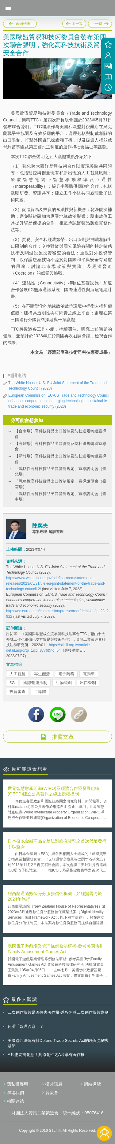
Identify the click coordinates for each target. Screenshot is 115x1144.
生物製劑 (64, 682)
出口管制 (88, 682)
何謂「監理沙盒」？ (26, 1026)
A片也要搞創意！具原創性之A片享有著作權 (46, 1054)
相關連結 (15, 1101)
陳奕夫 (40, 526)
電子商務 (66, 674)
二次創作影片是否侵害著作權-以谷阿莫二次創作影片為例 (58, 1012)
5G (12, 682)
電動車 (89, 674)
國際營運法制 (35, 682)
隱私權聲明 (17, 1084)
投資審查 (17, 691)
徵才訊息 (54, 1084)
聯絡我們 (15, 1092)
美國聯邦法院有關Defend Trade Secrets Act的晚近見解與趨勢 (58, 1043)
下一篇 (100, 24)
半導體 (40, 691)
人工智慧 (17, 674)
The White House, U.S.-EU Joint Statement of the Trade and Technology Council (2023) (57, 386)
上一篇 (74, 24)
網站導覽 (92, 1084)
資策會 (51, 1092)
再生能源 (42, 674)
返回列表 (23, 23)
